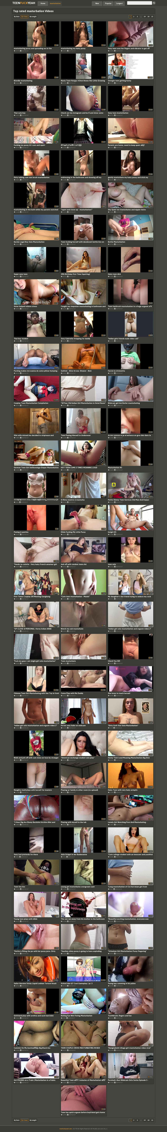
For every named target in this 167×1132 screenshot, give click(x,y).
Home (43, 3)
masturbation (55, 3)
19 (144, 16)
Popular (108, 3)
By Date (16, 16)
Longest (119, 3)
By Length (33, 16)
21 (152, 16)
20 (148, 16)
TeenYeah (23, 3)
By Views (25, 16)
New (97, 3)
